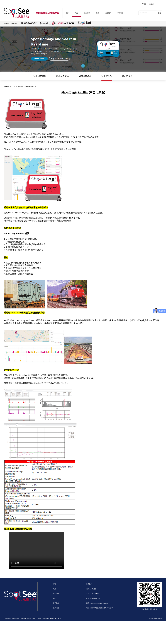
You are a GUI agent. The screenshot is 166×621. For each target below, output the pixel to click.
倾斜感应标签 (62, 76)
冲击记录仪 (106, 76)
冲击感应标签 (39, 76)
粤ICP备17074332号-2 (54, 618)
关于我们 (108, 13)
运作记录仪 (127, 76)
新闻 (97, 13)
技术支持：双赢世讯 (155, 618)
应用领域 (87, 13)
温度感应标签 (85, 76)
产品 (76, 13)
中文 (144, 4)
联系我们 (120, 13)
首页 (67, 13)
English (151, 4)
